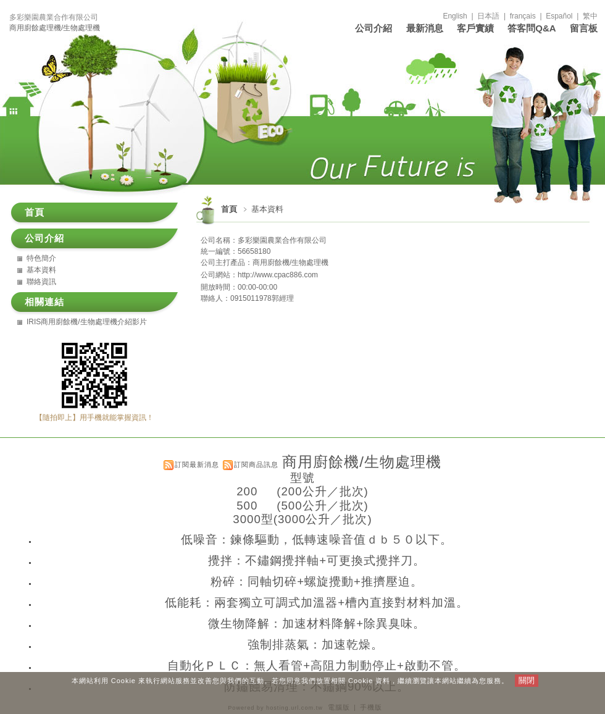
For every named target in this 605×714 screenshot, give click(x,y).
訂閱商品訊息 (256, 464)
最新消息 (424, 28)
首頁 (229, 209)
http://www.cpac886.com (278, 275)
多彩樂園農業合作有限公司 (53, 17)
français (523, 16)
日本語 (488, 16)
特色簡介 (41, 258)
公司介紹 (373, 28)
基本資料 (41, 270)
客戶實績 (475, 28)
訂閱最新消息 (197, 464)
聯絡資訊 (41, 281)
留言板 (584, 28)
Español (559, 16)
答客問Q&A (531, 28)
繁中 (590, 16)
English (455, 16)
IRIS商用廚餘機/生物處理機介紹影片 (87, 321)
